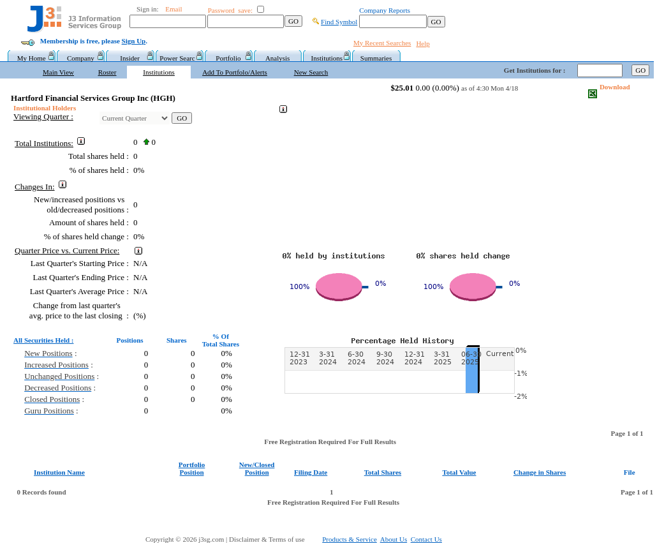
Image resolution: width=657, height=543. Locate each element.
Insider (130, 58)
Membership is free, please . (93, 41)
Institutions (327, 58)
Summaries (376, 58)
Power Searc (178, 58)
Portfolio (228, 58)
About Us (393, 539)
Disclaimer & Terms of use (274, 539)
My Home (31, 58)
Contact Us (426, 539)
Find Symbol (339, 22)
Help (422, 43)
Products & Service (349, 539)
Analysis (277, 58)
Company (80, 58)
